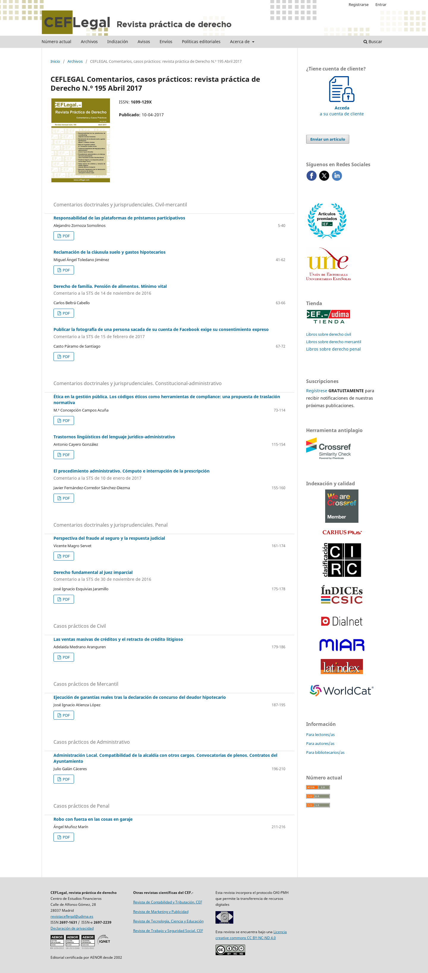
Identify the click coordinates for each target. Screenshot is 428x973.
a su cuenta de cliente (342, 108)
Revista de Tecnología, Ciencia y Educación (168, 921)
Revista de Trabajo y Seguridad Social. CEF (168, 930)
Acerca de (240, 41)
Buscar (373, 41)
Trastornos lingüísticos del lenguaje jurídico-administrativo (114, 437)
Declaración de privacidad (72, 928)
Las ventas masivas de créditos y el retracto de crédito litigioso (118, 639)
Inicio (55, 61)
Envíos (166, 41)
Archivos (89, 41)
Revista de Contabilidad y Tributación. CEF (167, 902)
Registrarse (359, 4)
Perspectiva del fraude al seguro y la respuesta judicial (109, 538)
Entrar (380, 4)
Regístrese (316, 390)
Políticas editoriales (201, 41)
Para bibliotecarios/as (325, 752)
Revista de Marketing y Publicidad (160, 911)
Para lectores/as (320, 734)
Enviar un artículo (327, 139)
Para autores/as (320, 743)
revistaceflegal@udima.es (72, 916)
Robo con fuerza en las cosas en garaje (93, 819)
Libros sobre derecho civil (328, 334)
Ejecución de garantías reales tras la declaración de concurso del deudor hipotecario (140, 697)
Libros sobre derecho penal (333, 349)
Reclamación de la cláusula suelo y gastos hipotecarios (110, 252)
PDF (66, 235)
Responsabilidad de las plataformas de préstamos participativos (119, 218)
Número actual (56, 41)
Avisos (144, 41)
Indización (117, 41)
